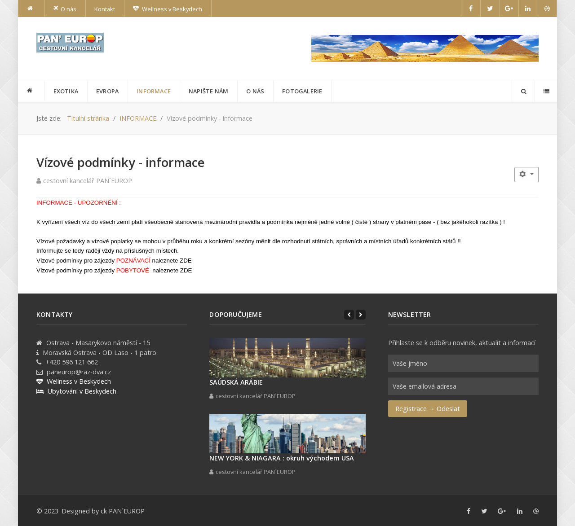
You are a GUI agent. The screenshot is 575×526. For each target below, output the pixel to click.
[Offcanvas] (546, 91)
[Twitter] (490, 8)
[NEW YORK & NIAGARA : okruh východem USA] (287, 433)
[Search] (523, 91)
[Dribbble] (547, 8)
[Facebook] (471, 8)
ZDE (186, 260)
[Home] (31, 8)
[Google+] (509, 8)
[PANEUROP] (31, 91)
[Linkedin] (528, 8)
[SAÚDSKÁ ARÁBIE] (287, 357)
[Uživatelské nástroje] (526, 174)
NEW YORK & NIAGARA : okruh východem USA (281, 458)
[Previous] (349, 315)
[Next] (361, 315)
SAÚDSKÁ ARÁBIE (236, 382)
